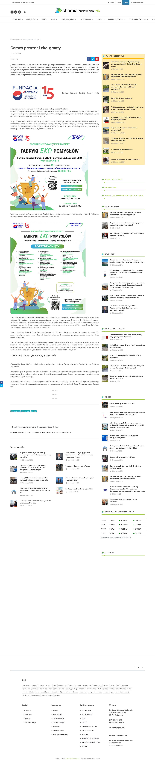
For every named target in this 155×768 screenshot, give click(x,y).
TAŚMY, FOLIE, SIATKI (89, 726)
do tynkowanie (35, 695)
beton (37, 692)
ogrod (117, 692)
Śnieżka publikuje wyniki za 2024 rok (122, 457)
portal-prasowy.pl (58, 722)
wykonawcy (26, 689)
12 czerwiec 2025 (119, 162)
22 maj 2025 (116, 228)
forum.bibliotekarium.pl (60, 734)
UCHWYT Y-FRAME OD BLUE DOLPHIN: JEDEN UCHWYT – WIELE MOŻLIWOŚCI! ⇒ (40, 433)
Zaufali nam (109, 188)
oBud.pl (126, 2)
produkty (48, 685)
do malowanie (87, 685)
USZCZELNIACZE (88, 730)
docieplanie (124, 685)
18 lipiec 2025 (116, 494)
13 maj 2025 (116, 381)
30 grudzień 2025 (117, 418)
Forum (119, 2)
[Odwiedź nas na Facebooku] (12, 12)
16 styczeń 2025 (117, 360)
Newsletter (111, 2)
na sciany (78, 685)
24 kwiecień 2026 (117, 265)
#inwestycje (26, 411)
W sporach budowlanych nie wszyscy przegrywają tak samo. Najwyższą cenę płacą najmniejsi (35, 455)
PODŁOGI (85, 734)
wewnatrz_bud (62, 685)
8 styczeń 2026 (118, 152)
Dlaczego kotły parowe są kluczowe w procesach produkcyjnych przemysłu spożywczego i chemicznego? (32, 467)
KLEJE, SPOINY (87, 714)
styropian (91, 692)
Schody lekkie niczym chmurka (121, 98)
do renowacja (125, 692)
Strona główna (15, 39)
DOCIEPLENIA (86, 710)
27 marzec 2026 (118, 112)
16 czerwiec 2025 (118, 430)
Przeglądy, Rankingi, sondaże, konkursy (122, 196)
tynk (94, 689)
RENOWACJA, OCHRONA (90, 738)
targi (75, 689)
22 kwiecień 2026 (27, 460)
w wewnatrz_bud (120, 689)
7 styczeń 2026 (118, 69)
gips (54, 692)
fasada (89, 689)
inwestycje (69, 689)
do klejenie (61, 692)
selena (68, 692)
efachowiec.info (58, 718)
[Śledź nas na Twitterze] (15, 12)
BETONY (85, 746)
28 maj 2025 (116, 238)
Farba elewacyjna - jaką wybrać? (122, 149)
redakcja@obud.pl (137, 2)
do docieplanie (102, 689)
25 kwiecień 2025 (118, 143)
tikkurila (31, 692)
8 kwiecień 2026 (73, 492)
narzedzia (99, 692)
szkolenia (75, 692)
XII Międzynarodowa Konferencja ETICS (79, 489)
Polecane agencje (112, 180)
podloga (112, 685)
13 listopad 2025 (117, 504)
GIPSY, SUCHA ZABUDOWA (91, 742)
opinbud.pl (56, 726)
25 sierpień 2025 (118, 101)
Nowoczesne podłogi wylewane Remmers (125, 159)
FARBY (84, 722)
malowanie (82, 689)
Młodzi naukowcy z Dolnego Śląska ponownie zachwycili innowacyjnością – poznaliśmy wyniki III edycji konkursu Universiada (127, 425)
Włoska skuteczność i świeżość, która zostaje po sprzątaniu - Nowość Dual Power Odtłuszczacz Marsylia (126, 272)
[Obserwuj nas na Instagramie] (19, 12)
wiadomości (26, 685)
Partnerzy (27, 718)
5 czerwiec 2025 (118, 92)
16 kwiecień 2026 (27, 472)
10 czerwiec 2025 (119, 122)
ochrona (41, 685)
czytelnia (34, 685)
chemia (71, 685)
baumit (111, 689)
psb (112, 692)
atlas (55, 689)
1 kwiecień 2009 (117, 340)
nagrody (105, 685)
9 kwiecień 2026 (27, 495)
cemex (50, 695)
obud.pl (55, 710)
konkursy (61, 689)
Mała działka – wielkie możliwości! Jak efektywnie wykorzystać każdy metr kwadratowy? (124, 87)
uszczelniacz (43, 689)
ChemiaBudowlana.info (72, 758)
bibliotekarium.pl (58, 730)
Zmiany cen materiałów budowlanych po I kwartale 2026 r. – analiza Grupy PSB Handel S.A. (35, 490)
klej (118, 685)
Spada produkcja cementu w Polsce (78, 466)
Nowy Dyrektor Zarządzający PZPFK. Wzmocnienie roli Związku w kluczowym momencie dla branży (79, 455)
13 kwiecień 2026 (73, 483)
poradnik (34, 689)
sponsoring (83, 692)
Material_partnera (46, 692)
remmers (57, 695)
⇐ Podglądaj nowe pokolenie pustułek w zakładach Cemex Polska (34, 427)
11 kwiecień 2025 (117, 460)
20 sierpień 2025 (117, 350)
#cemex (33, 411)
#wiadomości (15, 411)
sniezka (129, 689)
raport (107, 692)
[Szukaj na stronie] (25, 12)
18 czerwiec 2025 (119, 79)
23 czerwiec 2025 (119, 133)
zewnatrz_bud (97, 685)
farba (54, 685)
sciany (50, 689)
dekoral (25, 692)
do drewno (26, 695)
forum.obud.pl (57, 714)
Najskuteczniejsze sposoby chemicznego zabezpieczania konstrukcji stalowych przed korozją (126, 64)
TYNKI (84, 718)
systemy (44, 695)
